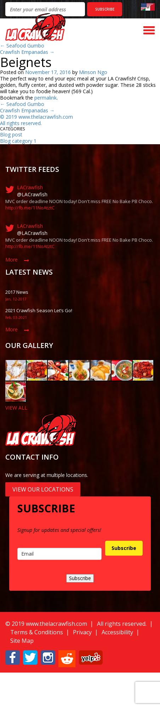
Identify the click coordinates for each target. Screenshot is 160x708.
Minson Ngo (93, 72)
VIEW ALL (16, 407)
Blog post (11, 134)
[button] (12, 656)
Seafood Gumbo (22, 45)
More (11, 259)
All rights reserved (20, 123)
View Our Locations (42, 489)
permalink (45, 97)
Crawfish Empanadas (27, 52)
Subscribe (124, 548)
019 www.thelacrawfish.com (40, 116)
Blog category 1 (18, 140)
